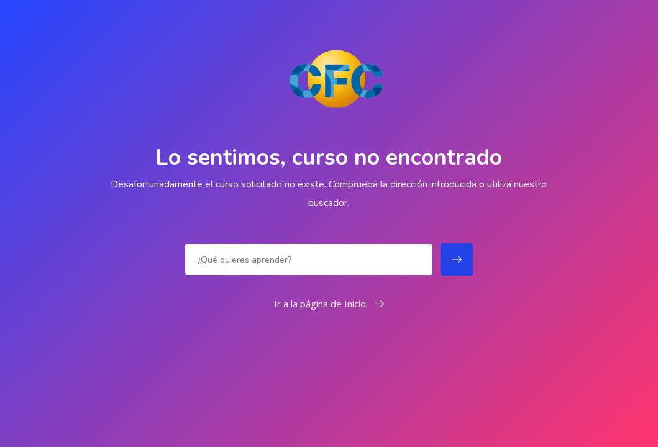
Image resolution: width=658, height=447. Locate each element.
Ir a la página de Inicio (329, 303)
